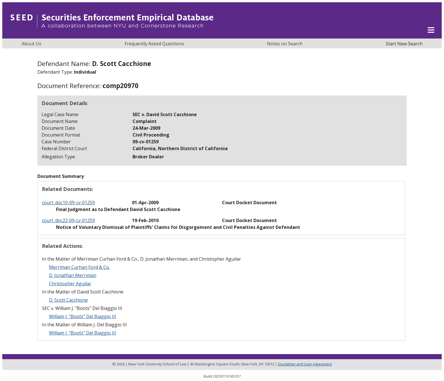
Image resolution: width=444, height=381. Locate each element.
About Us (31, 44)
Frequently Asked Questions (154, 44)
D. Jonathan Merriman (72, 275)
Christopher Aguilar (70, 283)
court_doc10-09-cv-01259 (68, 202)
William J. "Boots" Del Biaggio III (82, 316)
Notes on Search (284, 44)
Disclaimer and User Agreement (305, 364)
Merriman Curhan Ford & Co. (79, 267)
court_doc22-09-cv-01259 (68, 220)
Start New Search (404, 44)
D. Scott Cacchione (68, 300)
